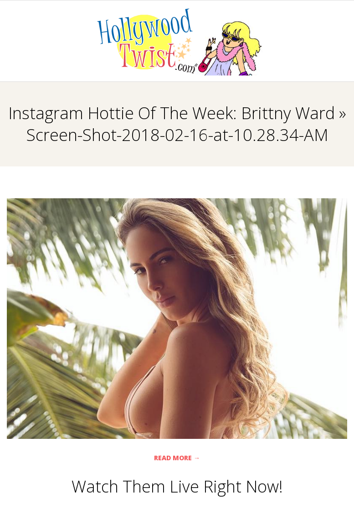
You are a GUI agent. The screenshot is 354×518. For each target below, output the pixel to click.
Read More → (177, 457)
